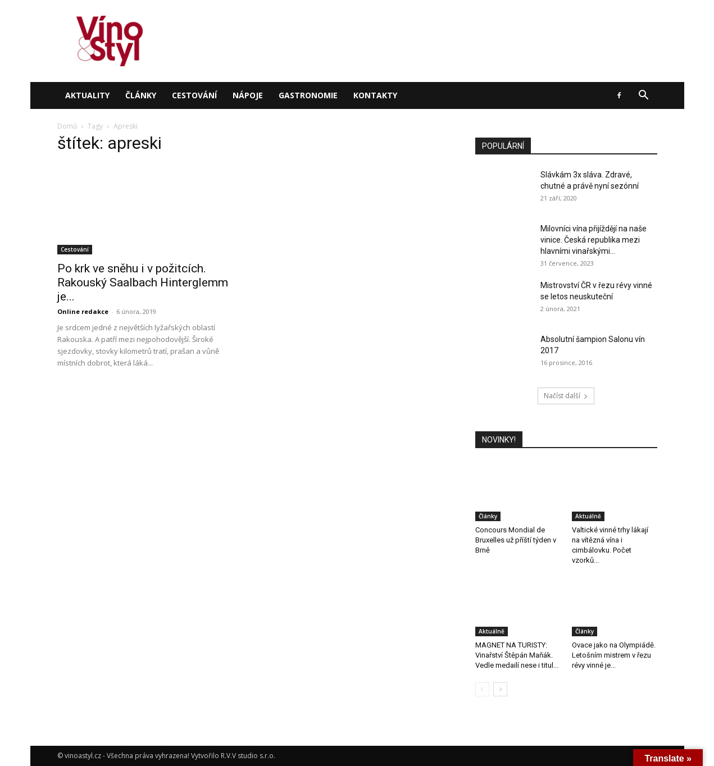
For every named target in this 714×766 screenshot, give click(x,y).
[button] (643, 96)
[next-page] (500, 689)
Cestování (194, 95)
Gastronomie (308, 95)
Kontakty (375, 95)
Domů (67, 126)
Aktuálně (588, 516)
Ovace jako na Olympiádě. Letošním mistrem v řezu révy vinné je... (614, 655)
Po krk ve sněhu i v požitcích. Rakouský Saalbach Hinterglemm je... (142, 282)
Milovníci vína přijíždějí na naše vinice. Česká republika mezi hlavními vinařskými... (593, 240)
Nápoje (248, 95)
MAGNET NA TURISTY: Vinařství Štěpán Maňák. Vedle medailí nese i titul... (516, 655)
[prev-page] (482, 689)
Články (140, 95)
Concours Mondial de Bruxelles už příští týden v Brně (515, 540)
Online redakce (82, 311)
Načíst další (566, 395)
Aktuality (87, 95)
